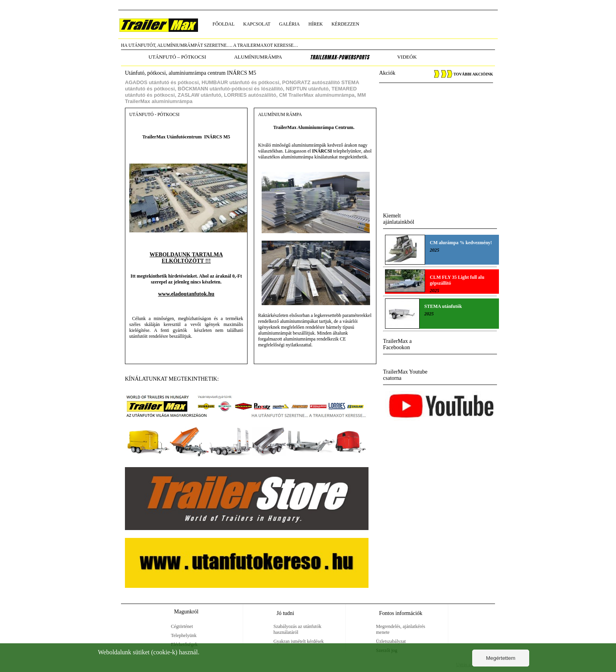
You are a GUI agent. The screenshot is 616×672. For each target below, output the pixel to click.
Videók (407, 57)
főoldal (224, 24)
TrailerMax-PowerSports (339, 57)
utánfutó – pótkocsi (177, 57)
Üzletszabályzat (391, 641)
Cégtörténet (182, 626)
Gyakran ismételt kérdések (298, 641)
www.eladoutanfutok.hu (186, 294)
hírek (315, 24)
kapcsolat (256, 24)
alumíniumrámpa (258, 57)
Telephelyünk (183, 635)
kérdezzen (345, 24)
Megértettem (500, 658)
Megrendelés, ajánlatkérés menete (400, 629)
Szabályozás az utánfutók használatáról (297, 629)
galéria (289, 24)
